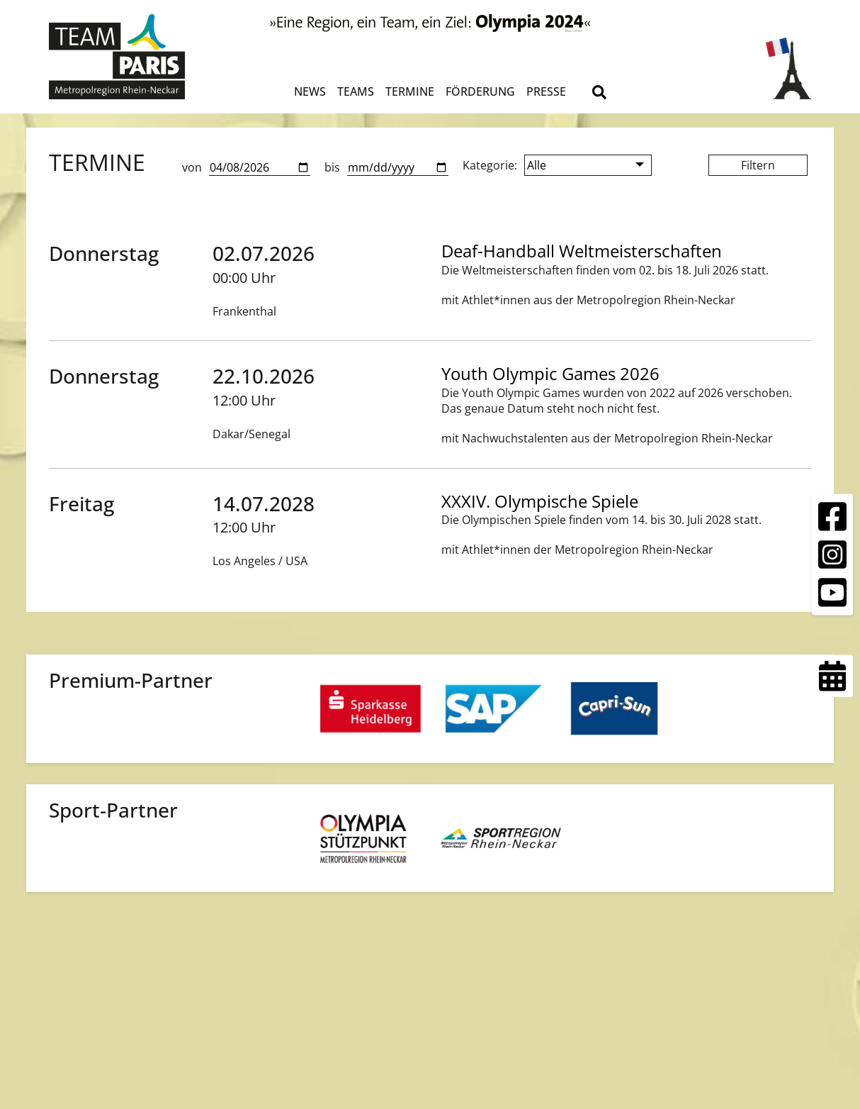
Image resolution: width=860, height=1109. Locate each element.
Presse (546, 91)
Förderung (480, 91)
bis (332, 167)
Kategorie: (490, 165)
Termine (409, 91)
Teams (355, 91)
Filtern (758, 165)
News (310, 91)
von (192, 167)
